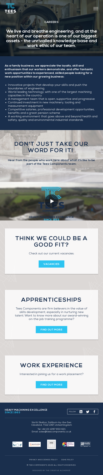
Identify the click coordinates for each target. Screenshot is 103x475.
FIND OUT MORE (51, 330)
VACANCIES (51, 264)
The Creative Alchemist (58, 471)
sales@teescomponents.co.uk (55, 432)
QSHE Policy (67, 460)
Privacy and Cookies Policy (43, 460)
